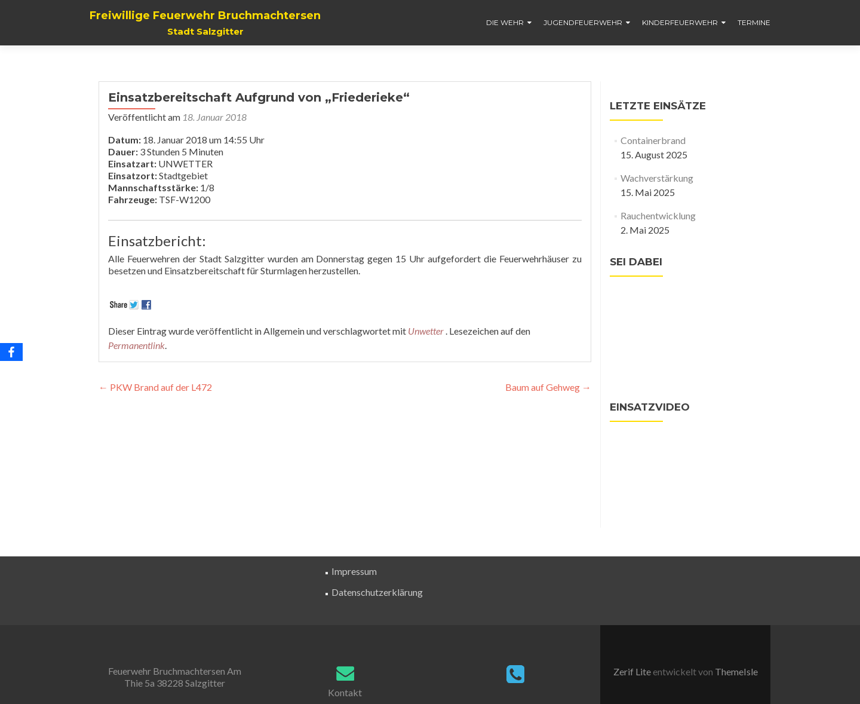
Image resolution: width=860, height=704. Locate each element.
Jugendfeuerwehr (582, 22)
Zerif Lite (633, 671)
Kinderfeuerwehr (680, 22)
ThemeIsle (736, 671)
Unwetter (426, 330)
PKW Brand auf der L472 (155, 387)
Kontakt (345, 692)
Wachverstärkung (657, 177)
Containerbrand (653, 140)
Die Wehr (505, 22)
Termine (754, 22)
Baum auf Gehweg (548, 387)
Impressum (354, 571)
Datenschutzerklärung (377, 592)
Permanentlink (136, 345)
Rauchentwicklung (658, 215)
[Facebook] (11, 352)
